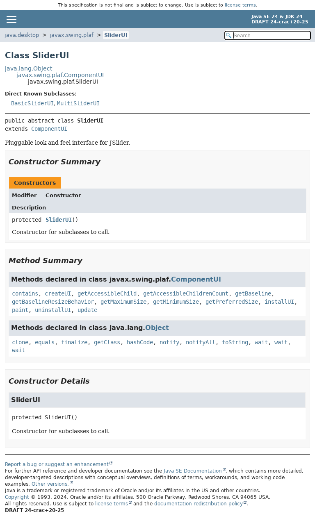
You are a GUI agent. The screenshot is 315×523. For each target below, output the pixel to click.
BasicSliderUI (32, 103)
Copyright (17, 497)
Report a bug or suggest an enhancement (57, 464)
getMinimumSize (176, 301)
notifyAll (200, 342)
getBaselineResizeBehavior (53, 301)
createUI (58, 293)
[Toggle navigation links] (11, 19)
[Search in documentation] (267, 35)
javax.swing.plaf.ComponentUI (60, 75)
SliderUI (116, 35)
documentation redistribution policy (198, 504)
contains (25, 293)
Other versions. (50, 484)
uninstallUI (53, 310)
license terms (240, 5)
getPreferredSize (231, 301)
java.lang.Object (28, 68)
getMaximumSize (123, 301)
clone (20, 342)
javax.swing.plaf (72, 35)
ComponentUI (49, 128)
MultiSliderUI (78, 103)
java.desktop (22, 35)
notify (169, 342)
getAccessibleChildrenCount (185, 293)
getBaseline (253, 293)
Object (157, 328)
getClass (107, 342)
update (87, 310)
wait (261, 342)
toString (235, 342)
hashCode (140, 342)
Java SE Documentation (193, 471)
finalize (74, 342)
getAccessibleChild (107, 293)
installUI (279, 301)
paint (20, 310)
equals (45, 342)
